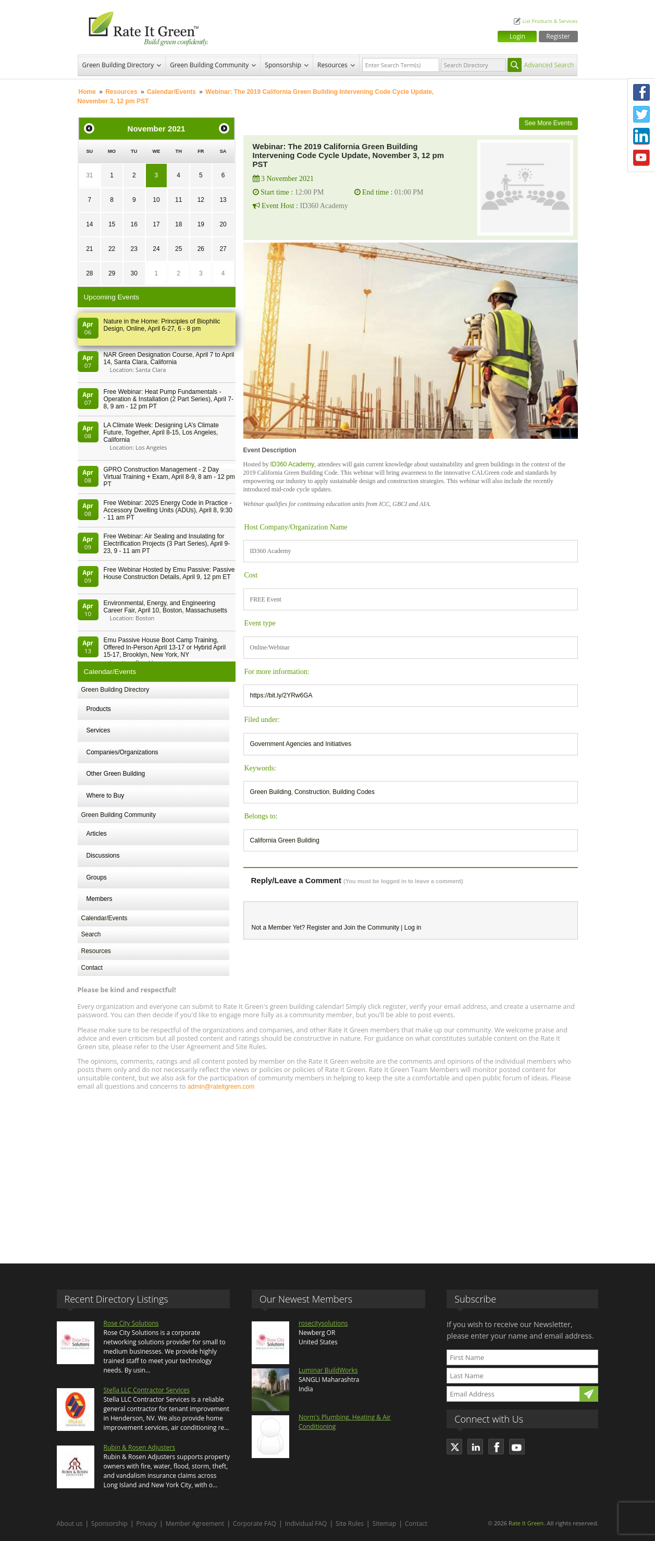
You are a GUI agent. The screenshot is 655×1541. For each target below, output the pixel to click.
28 (89, 273)
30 (134, 273)
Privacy (147, 1523)
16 (134, 224)
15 (111, 224)
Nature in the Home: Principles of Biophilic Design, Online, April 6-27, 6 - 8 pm (162, 325)
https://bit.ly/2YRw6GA (281, 695)
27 (222, 248)
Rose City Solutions (131, 1323)
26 (200, 248)
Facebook (641, 92)
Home (87, 91)
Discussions (103, 855)
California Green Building (284, 840)
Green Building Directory (118, 65)
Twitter (641, 114)
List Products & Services (549, 21)
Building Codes (353, 792)
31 (89, 175)
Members (99, 898)
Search (91, 934)
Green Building (270, 792)
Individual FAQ (306, 1523)
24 (156, 248)
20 (222, 224)
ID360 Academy (292, 464)
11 (178, 199)
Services (98, 730)
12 (200, 199)
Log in (413, 927)
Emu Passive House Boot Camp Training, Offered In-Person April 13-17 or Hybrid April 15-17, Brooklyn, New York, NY (165, 647)
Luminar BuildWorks (328, 1370)
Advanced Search (549, 65)
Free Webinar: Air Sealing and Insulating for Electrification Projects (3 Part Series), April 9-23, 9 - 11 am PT (167, 544)
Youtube (641, 158)
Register (558, 36)
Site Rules (350, 1523)
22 (111, 248)
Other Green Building (115, 773)
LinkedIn (641, 136)
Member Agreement (195, 1523)
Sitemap (385, 1523)
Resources (332, 65)
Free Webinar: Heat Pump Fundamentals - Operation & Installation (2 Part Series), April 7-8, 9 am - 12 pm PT (168, 399)
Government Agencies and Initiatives (301, 744)
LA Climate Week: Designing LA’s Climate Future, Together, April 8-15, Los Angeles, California (161, 432)
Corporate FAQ (254, 1523)
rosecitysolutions (323, 1323)
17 (156, 224)
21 (89, 248)
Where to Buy (105, 795)
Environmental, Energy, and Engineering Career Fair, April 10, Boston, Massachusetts (165, 606)
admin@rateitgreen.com (221, 1086)
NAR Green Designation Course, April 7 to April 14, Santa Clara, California (169, 358)
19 (200, 224)
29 (111, 273)
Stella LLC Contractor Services (147, 1390)
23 (134, 248)
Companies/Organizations (122, 752)
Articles (96, 833)
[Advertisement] (328, 1172)
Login (517, 36)
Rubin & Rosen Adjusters (140, 1447)
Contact (92, 967)
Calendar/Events (171, 91)
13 (222, 199)
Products (98, 709)
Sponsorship (283, 65)
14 (89, 224)
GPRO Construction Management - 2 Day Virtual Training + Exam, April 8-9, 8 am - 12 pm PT (169, 477)
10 (156, 199)
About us (70, 1523)
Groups (96, 877)
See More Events (548, 123)
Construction (311, 792)
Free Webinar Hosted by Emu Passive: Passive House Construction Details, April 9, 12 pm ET (169, 573)
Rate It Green (526, 1523)
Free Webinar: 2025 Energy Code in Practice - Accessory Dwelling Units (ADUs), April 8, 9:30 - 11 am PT (168, 510)
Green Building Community (209, 65)
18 (178, 224)
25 (178, 248)
